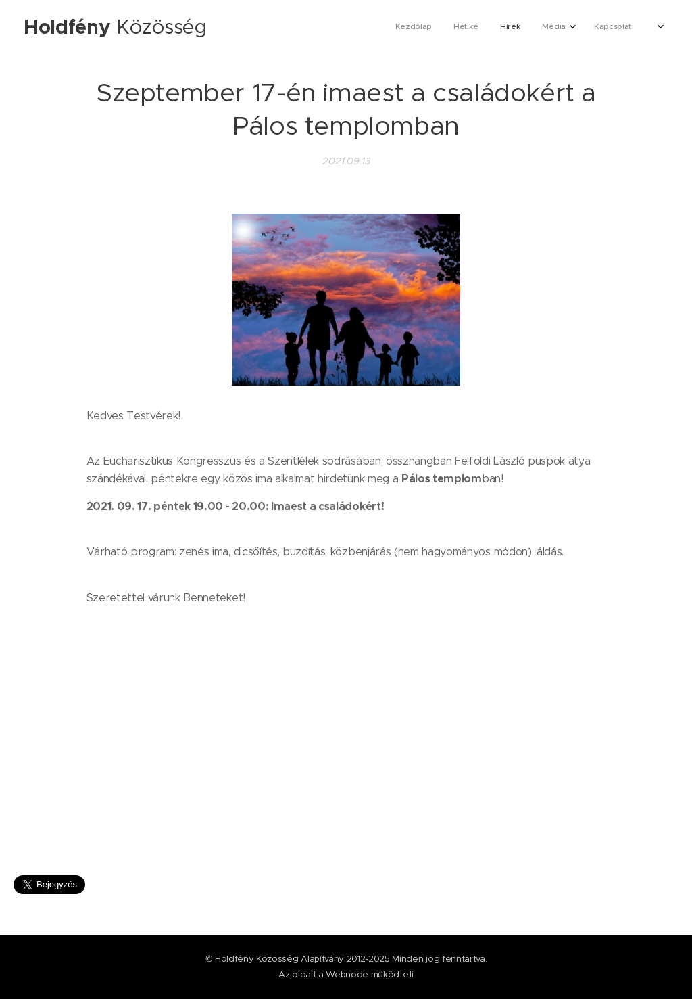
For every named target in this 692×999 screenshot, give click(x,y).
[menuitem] (535, 28)
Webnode (347, 974)
